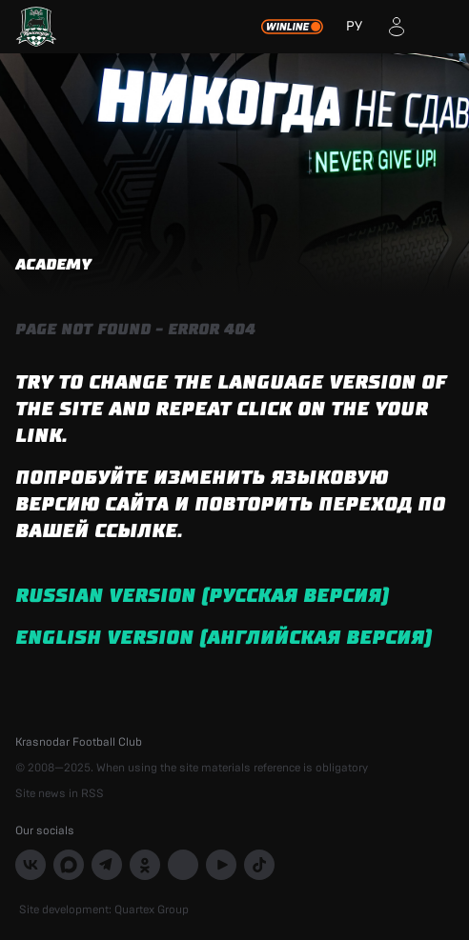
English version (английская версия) (223, 638)
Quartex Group (151, 909)
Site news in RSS (59, 793)
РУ (354, 26)
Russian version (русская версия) (202, 596)
